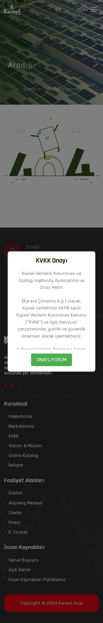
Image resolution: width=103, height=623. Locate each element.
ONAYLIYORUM (51, 359)
